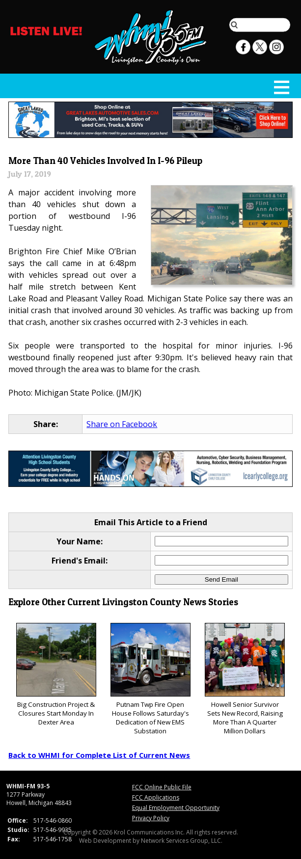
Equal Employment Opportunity (175, 808)
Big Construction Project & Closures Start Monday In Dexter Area (56, 674)
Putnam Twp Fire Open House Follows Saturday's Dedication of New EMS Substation (150, 679)
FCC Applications (155, 797)
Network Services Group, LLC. (181, 840)
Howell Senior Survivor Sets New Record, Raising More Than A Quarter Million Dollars (245, 679)
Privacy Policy (150, 818)
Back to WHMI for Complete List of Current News (99, 755)
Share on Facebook (121, 424)
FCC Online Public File (162, 787)
